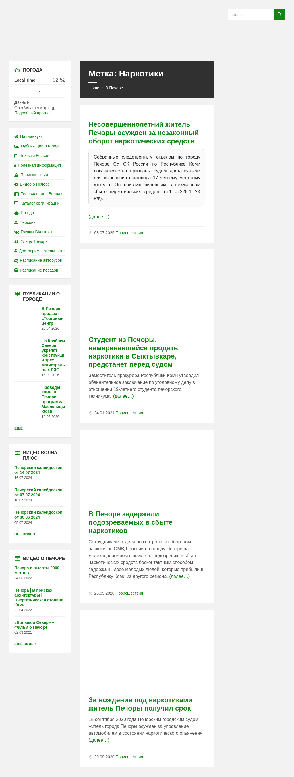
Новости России (31, 155)
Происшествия (129, 232)
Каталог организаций (36, 203)
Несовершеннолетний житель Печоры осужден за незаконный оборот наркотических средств (143, 132)
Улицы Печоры (31, 241)
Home (93, 88)
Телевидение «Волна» (38, 193)
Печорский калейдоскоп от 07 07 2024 (38, 492)
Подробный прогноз (32, 113)
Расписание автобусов (38, 260)
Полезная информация (37, 165)
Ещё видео (25, 644)
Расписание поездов (36, 270)
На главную (28, 136)
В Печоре (114, 88)
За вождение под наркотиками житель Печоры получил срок (140, 704)
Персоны (25, 222)
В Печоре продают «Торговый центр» (52, 315)
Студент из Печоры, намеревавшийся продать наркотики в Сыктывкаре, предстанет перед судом (133, 352)
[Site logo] (147, 50)
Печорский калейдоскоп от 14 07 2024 (38, 470)
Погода (24, 212)
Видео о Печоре (32, 184)
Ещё (18, 428)
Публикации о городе (37, 146)
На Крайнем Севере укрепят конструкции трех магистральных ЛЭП (53, 355)
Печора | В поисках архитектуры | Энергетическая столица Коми (38, 597)
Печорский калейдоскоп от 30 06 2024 (38, 515)
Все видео (24, 534)
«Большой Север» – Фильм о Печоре (34, 625)
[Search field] (256, 14)
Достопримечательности (39, 251)
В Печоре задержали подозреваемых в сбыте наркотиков (130, 522)
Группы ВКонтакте (34, 232)
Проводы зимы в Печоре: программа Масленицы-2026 (53, 399)
